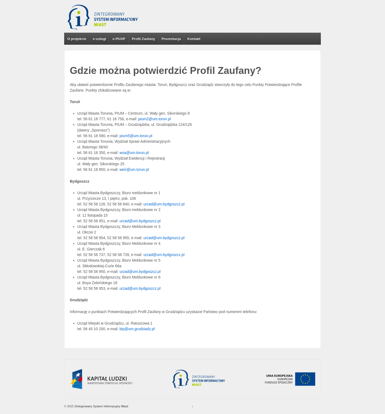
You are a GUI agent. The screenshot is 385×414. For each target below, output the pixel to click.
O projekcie (76, 39)
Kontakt (193, 39)
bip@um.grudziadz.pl (137, 329)
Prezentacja (171, 39)
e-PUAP (119, 39)
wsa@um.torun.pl (134, 152)
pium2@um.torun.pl (154, 119)
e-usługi (99, 39)
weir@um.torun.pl (134, 169)
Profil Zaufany (143, 39)
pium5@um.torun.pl (136, 136)
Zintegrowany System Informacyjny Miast (101, 406)
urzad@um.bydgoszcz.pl (164, 204)
